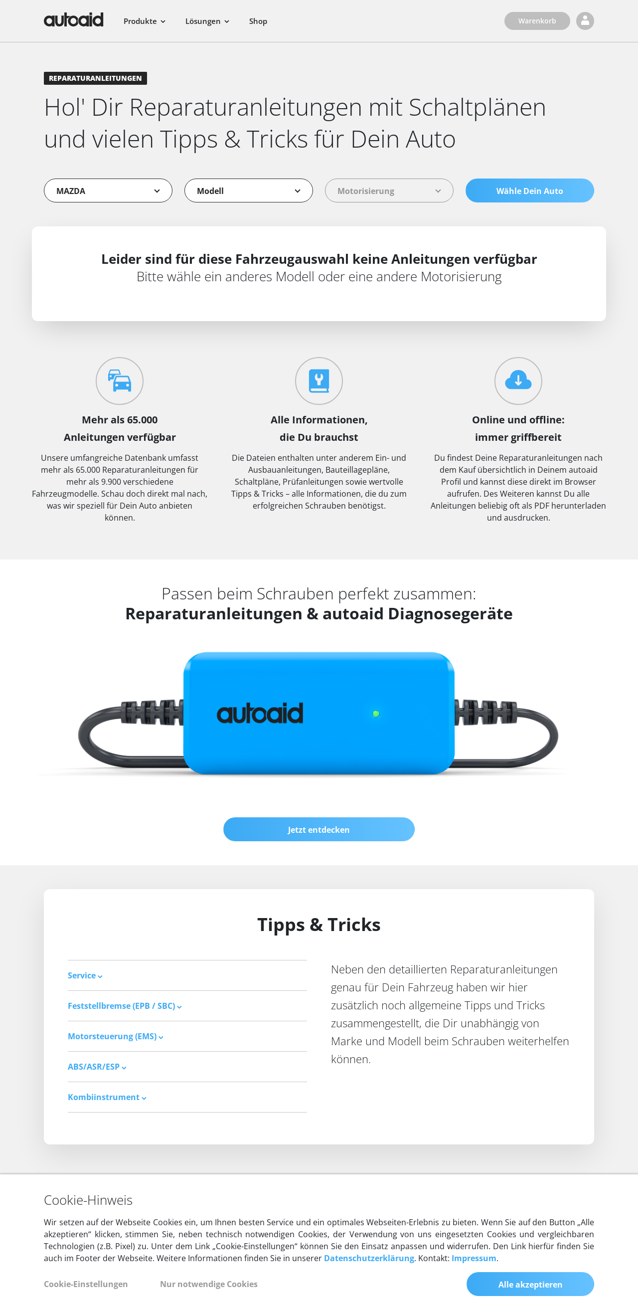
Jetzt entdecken (319, 829)
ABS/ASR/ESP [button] (97, 1066)
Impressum (474, 1258)
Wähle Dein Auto (529, 191)
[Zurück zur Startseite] (74, 19)
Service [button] (85, 975)
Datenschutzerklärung (369, 1258)
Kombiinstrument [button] (107, 1097)
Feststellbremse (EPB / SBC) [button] (125, 1005)
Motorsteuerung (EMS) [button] (115, 1036)
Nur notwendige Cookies (209, 1284)
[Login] (585, 21)
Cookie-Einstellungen (86, 1284)
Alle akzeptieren (530, 1284)
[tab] (187, 975)
